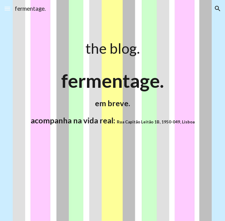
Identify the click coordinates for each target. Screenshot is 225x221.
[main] (112, 48)
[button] (7, 8)
